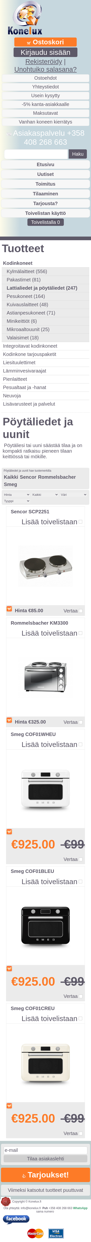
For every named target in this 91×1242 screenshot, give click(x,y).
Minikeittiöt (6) (22, 321)
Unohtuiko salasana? (45, 69)
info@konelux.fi (31, 1208)
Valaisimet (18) (23, 337)
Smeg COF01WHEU (33, 734)
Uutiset (45, 174)
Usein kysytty (45, 95)
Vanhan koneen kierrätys (45, 121)
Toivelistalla (45, 222)
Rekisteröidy (43, 61)
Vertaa (71, 611)
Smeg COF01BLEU (32, 871)
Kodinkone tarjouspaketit (29, 354)
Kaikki (11, 477)
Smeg (10, 484)
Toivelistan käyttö (45, 213)
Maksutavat (45, 113)
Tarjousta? (45, 203)
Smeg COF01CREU (33, 1008)
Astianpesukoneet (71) (31, 312)
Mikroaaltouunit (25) (28, 329)
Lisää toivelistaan (49, 522)
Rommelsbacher (57, 477)
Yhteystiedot (45, 86)
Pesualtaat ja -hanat (24, 387)
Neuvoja (12, 395)
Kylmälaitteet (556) (27, 271)
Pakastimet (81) (24, 279)
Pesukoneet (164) (26, 296)
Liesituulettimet (19, 362)
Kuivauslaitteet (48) (27, 304)
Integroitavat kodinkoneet (30, 346)
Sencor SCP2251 (30, 511)
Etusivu (45, 164)
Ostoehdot (45, 78)
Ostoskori (45, 42)
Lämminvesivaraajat (24, 370)
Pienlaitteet (15, 379)
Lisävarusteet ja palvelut (29, 404)
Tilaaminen (45, 193)
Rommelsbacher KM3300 (39, 623)
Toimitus (46, 184)
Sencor (28, 477)
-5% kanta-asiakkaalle (45, 104)
